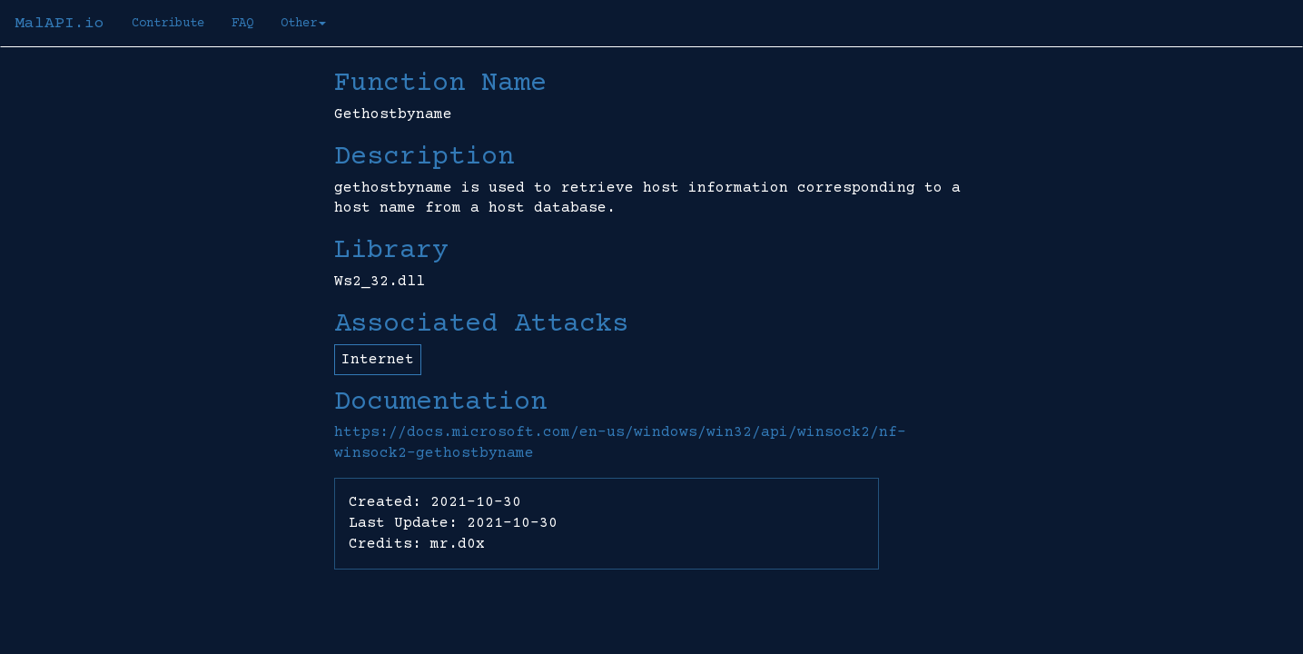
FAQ (242, 23)
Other (303, 23)
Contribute (168, 23)
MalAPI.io (59, 24)
